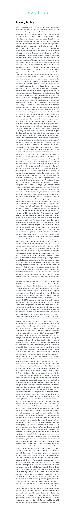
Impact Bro (37, 13)
